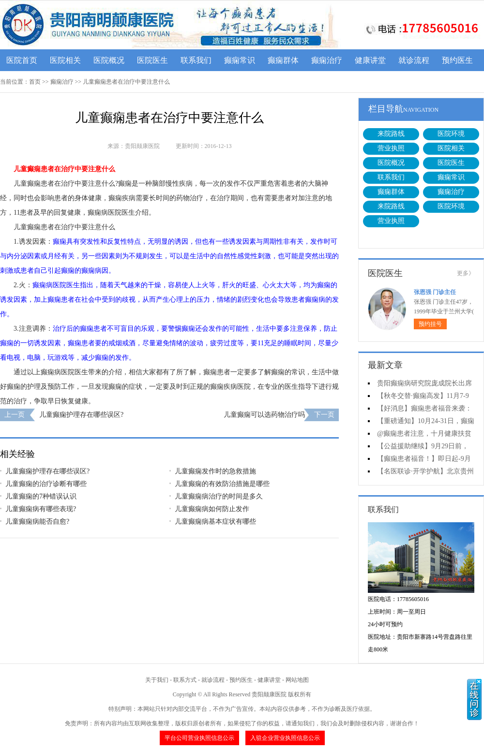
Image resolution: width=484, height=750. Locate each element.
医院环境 (451, 133)
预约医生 (457, 60)
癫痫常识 (239, 60)
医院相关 (65, 60)
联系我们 (196, 60)
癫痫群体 (283, 60)
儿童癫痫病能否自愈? (37, 521)
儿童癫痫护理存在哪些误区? (81, 414)
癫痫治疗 (326, 60)
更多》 (465, 273)
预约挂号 (430, 324)
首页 (35, 81)
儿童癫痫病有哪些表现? (40, 509)
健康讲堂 (370, 60)
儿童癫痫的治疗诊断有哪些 (46, 483)
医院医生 (152, 60)
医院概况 (108, 60)
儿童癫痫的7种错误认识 (40, 496)
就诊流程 (413, 60)
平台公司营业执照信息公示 (199, 738)
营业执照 (391, 148)
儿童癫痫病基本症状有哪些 (215, 521)
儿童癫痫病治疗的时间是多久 (219, 496)
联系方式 (185, 679)
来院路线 (391, 133)
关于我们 (156, 679)
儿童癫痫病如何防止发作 (212, 509)
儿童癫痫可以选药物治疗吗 (264, 414)
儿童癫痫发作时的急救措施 (215, 471)
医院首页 (21, 60)
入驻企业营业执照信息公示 (285, 738)
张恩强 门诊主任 (435, 292)
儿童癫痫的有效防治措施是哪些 (222, 483)
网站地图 (297, 679)
